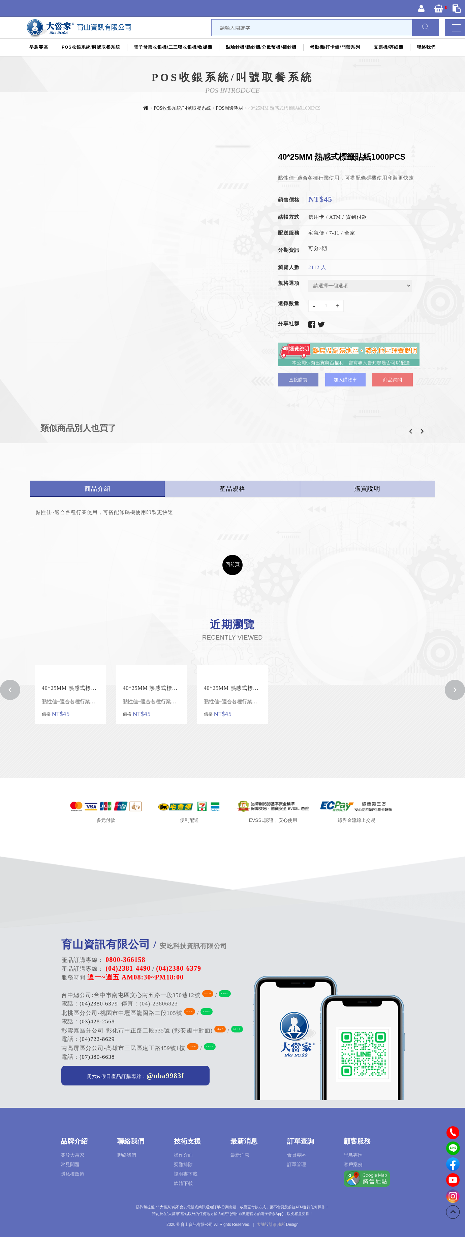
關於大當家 (72, 1155)
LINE (224, 993)
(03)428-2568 (97, 1021)
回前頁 (232, 564)
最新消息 (239, 1155)
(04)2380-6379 (99, 1003)
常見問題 (70, 1164)
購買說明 (367, 488)
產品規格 (232, 488)
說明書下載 (185, 1174)
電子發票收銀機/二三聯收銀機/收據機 (173, 47)
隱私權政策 (72, 1174)
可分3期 (317, 248)
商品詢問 (392, 379)
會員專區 (296, 1155)
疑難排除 (183, 1164)
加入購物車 (345, 379)
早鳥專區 (38, 47)
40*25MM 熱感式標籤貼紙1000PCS (70, 688)
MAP (208, 993)
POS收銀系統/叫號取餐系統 (91, 47)
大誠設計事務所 (271, 1224)
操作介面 (183, 1155)
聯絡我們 (426, 47)
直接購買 (298, 379)
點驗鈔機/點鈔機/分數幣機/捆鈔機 (261, 47)
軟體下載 (183, 1183)
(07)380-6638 (97, 1057)
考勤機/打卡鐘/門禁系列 (335, 47)
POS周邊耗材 (230, 108)
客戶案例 (353, 1164)
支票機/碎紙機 (389, 47)
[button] (410, 433)
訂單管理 (296, 1164)
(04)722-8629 (97, 1039)
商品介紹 (98, 488)
